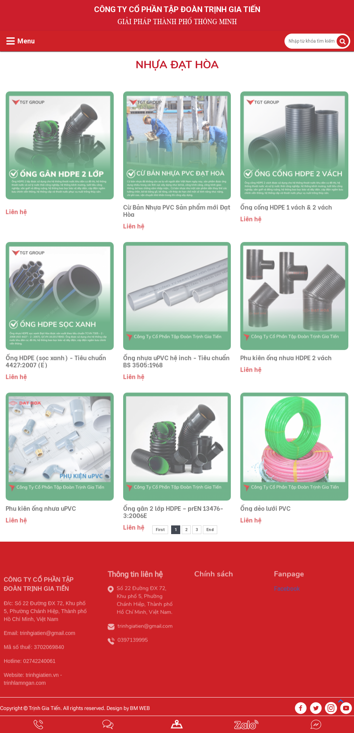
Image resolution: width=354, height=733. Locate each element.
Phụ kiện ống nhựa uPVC (41, 518)
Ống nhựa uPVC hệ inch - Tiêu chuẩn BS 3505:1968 (176, 372)
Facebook (287, 599)
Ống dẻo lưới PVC (265, 518)
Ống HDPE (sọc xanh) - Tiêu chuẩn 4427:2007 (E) (56, 372)
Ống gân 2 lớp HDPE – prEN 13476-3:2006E (173, 522)
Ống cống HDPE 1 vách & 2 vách (286, 217)
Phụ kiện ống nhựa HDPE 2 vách (286, 368)
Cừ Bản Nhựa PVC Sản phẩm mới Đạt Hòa (176, 221)
